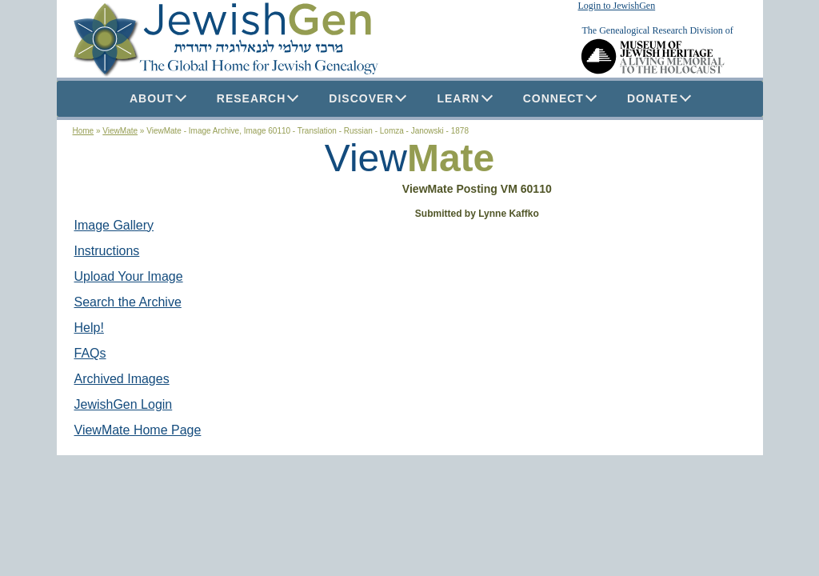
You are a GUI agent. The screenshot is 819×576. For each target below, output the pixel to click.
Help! (89, 327)
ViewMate (120, 130)
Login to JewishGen (617, 5)
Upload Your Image (128, 276)
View (366, 158)
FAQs (90, 353)
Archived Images (122, 379)
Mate (450, 158)
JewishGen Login (123, 404)
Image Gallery (114, 225)
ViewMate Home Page (138, 430)
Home (83, 130)
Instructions (107, 251)
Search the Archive (128, 302)
